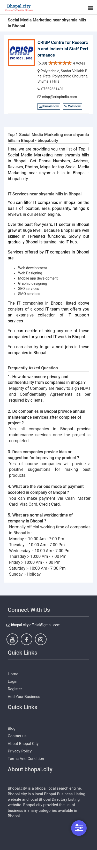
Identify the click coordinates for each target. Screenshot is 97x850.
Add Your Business (24, 696)
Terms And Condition (26, 758)
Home (13, 674)
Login (12, 681)
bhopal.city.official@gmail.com (33, 625)
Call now (72, 106)
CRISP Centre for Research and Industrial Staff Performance (63, 49)
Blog (12, 728)
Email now (49, 106)
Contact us (17, 736)
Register (15, 689)
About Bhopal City (23, 743)
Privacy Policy (20, 751)
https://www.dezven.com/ (28, 846)
